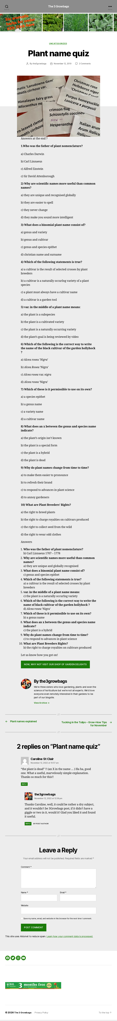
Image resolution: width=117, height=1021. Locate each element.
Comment (26, 868)
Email (63, 894)
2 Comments (85, 64)
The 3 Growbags (58, 6)
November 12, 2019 (62, 64)
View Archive (41, 703)
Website (24, 906)
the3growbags (39, 64)
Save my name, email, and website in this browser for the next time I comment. (58, 920)
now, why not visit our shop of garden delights (55, 665)
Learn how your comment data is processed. (69, 937)
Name (24, 894)
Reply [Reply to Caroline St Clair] (24, 785)
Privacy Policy (43, 1013)
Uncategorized (58, 44)
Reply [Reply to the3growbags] (28, 825)
